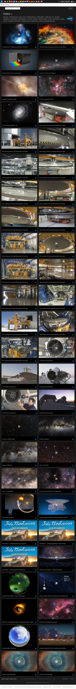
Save (5, 391)
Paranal (62, 19)
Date (71, 20)
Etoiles (41, 21)
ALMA (20, 17)
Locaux (5, 21)
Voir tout (5, 17)
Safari (5, 369)
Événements (6, 19)
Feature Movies (22, 19)
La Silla (50, 19)
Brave (5, 364)
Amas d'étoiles (34, 21)
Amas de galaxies (43, 19)
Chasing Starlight (31, 17)
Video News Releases (49, 21)
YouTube (3, 336)
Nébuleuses (56, 19)
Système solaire (26, 21)
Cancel (12, 391)
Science (62, 1)
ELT (53, 17)
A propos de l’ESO (13, 17)
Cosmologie (48, 17)
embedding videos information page (34, 339)
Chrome (6, 365)
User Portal (67, 1)
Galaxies (35, 19)
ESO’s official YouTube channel (34, 336)
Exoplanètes (14, 19)
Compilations (40, 17)
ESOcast (57, 17)
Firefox (5, 368)
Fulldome (29, 19)
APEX (24, 17)
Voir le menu (5, 4)
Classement (70, 18)
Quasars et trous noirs (14, 21)
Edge (5, 366)
